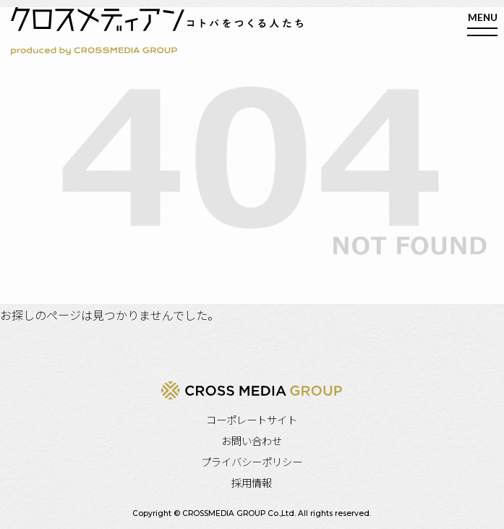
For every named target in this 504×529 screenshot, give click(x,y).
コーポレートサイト (251, 419)
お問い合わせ (251, 440)
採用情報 (251, 482)
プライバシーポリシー (251, 461)
